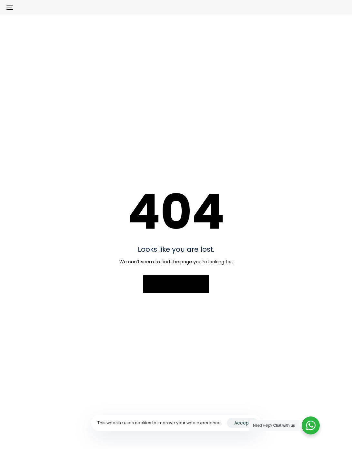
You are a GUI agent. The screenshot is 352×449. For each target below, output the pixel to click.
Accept (242, 423)
